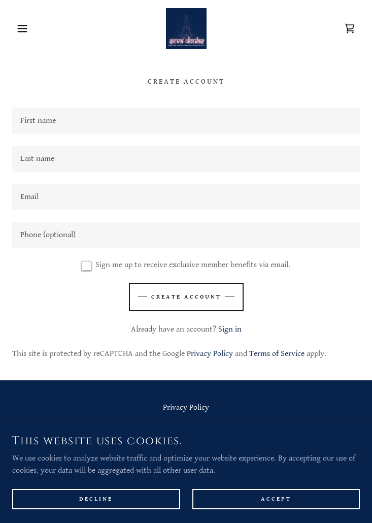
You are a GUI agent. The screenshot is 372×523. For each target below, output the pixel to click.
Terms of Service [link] (277, 353)
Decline (96, 499)
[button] (24, 28)
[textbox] (186, 121)
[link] (186, 28)
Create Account (186, 296)
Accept (276, 499)
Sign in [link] (230, 329)
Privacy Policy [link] (210, 353)
